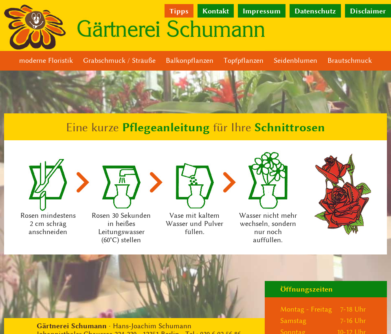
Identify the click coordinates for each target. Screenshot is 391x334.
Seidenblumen (295, 60)
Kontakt (215, 10)
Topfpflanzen (244, 60)
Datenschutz (315, 10)
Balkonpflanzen (189, 60)
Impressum (262, 10)
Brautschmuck (349, 60)
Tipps (179, 10)
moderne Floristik (46, 60)
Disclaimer (368, 10)
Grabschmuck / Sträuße (119, 60)
